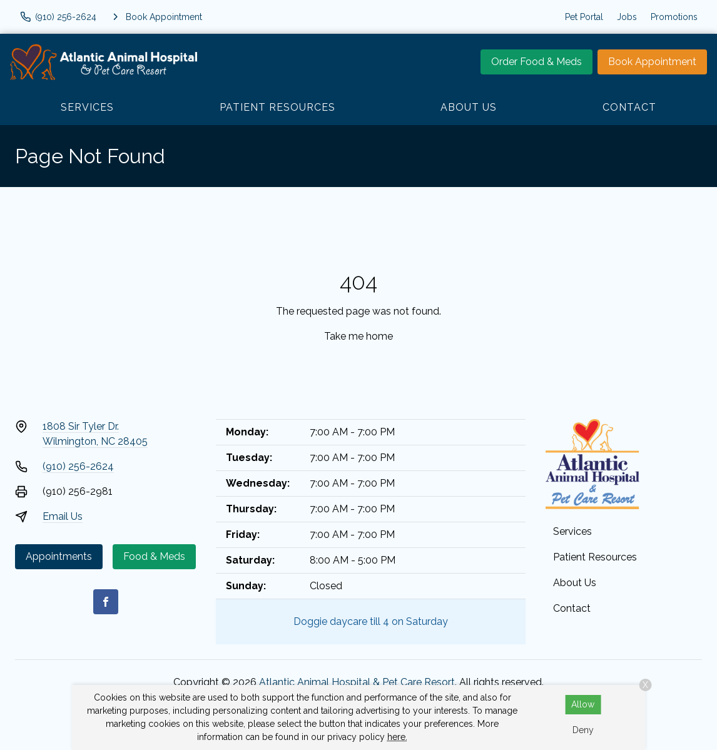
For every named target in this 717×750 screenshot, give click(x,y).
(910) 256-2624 (78, 466)
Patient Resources (277, 107)
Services (87, 107)
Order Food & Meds (536, 62)
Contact (629, 107)
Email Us (63, 516)
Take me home (358, 336)
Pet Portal (584, 17)
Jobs (627, 17)
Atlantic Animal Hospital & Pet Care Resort (357, 682)
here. (397, 737)
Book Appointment (652, 62)
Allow (582, 704)
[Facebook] (105, 601)
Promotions (674, 17)
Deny (583, 730)
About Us (468, 107)
